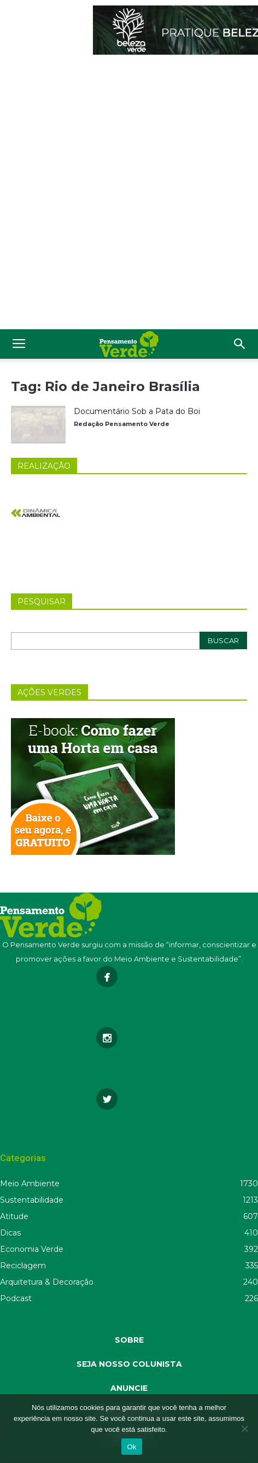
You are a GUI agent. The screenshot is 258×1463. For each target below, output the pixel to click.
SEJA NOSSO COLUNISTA (129, 1364)
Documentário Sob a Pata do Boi (137, 411)
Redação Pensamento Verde (121, 424)
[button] (240, 344)
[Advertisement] (129, 195)
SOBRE (129, 1340)
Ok (131, 1447)
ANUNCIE (129, 1388)
